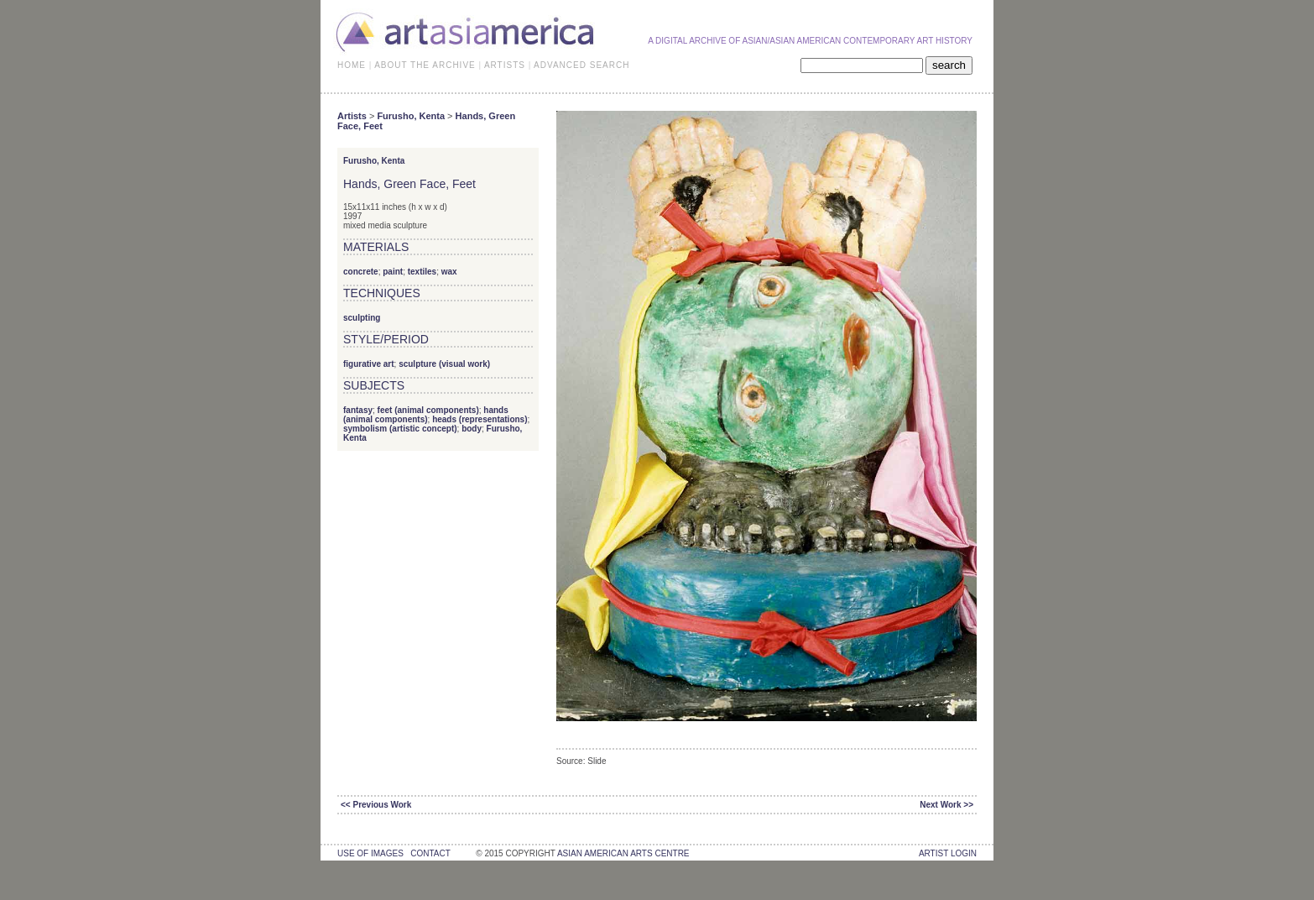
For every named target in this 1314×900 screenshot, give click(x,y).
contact (430, 853)
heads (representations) (479, 419)
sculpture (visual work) (444, 364)
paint (393, 271)
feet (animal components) (428, 410)
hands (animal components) (425, 415)
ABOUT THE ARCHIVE (425, 65)
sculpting (361, 317)
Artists (352, 116)
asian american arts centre (623, 853)
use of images (370, 853)
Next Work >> (946, 804)
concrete (360, 271)
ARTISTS (504, 65)
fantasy (358, 410)
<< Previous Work (376, 804)
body (471, 428)
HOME (351, 65)
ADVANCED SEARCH (581, 65)
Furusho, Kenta (411, 116)
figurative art (368, 364)
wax (449, 271)
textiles (422, 271)
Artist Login (948, 853)
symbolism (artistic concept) (400, 428)
